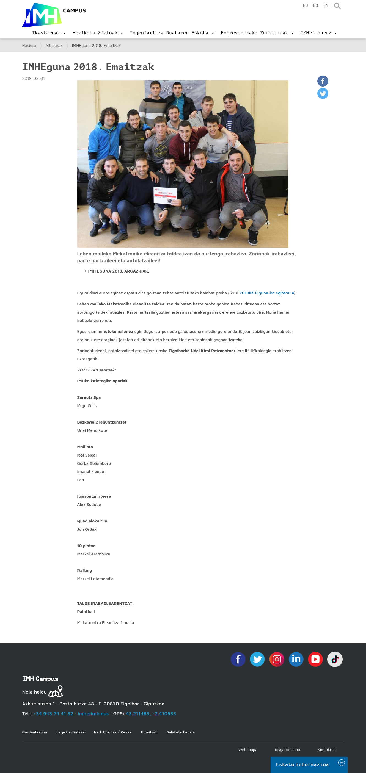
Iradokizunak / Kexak (113, 732)
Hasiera (29, 45)
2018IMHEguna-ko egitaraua (267, 293)
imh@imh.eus (93, 713)
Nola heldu (34, 692)
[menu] (49, 32)
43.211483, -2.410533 (151, 713)
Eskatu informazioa (302, 764)
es (315, 5)
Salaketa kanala (181, 732)
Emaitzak (149, 732)
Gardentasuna (34, 732)
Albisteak (54, 45)
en (325, 5)
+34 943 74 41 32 (53, 713)
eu (305, 5)
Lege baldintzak (70, 732)
